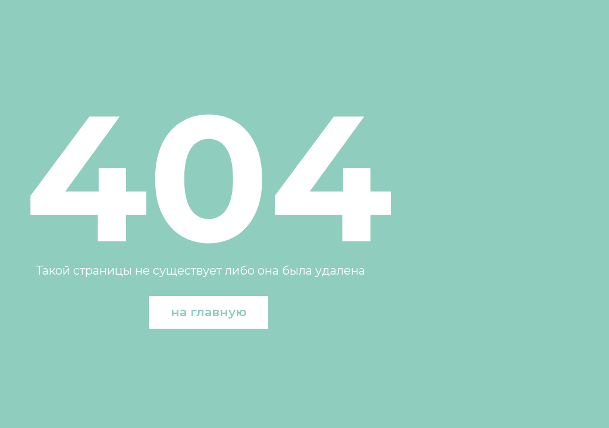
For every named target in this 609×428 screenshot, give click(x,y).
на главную (209, 311)
